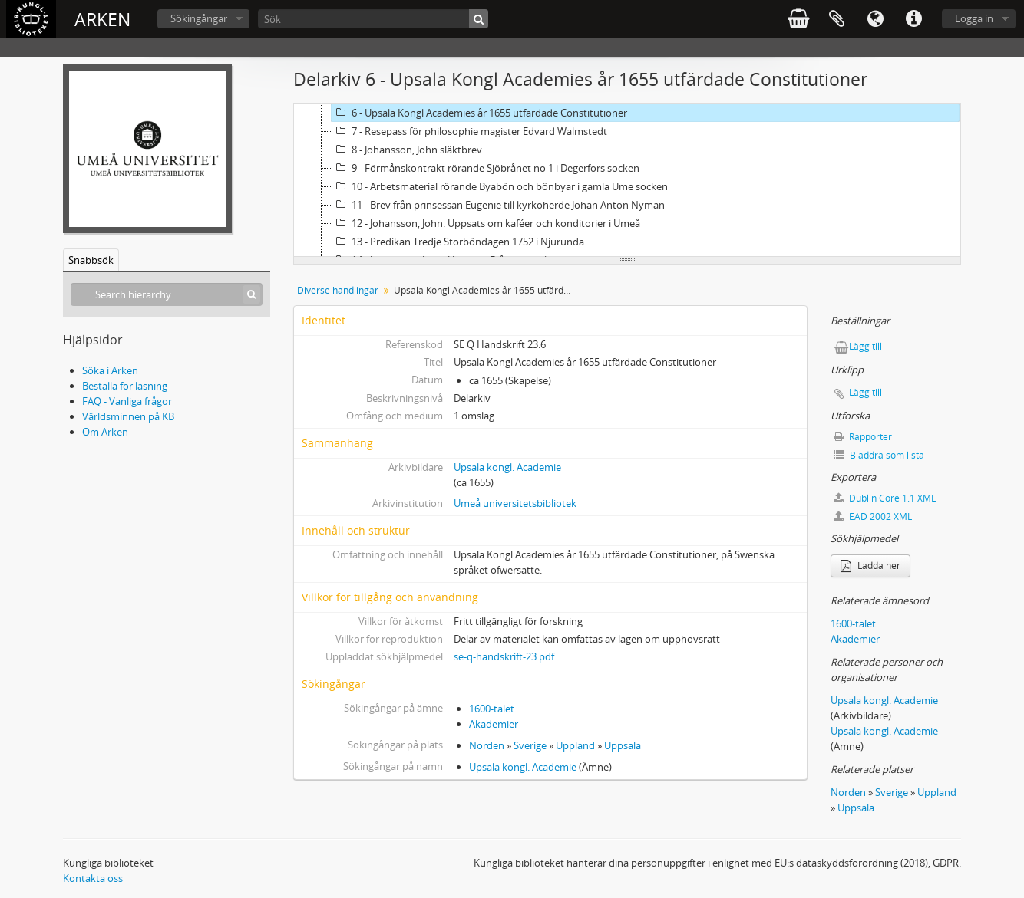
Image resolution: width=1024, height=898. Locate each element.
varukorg (798, 19)
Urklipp (837, 19)
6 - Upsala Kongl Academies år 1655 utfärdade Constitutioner (479, 113)
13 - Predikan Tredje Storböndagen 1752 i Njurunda (458, 241)
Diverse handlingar (337, 290)
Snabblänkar (913, 19)
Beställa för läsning (124, 386)
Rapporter (863, 436)
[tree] (627, 180)
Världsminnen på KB (128, 416)
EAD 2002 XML (873, 516)
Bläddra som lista (879, 455)
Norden (486, 745)
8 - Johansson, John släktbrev (407, 149)
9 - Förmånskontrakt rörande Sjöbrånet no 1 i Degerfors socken (485, 168)
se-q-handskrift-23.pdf (504, 656)
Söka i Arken (110, 370)
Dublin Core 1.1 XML (885, 498)
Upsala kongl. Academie (507, 467)
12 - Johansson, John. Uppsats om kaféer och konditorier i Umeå (486, 223)
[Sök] (373, 18)
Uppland (575, 745)
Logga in (974, 18)
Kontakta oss (93, 878)
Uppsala (622, 745)
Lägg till (865, 346)
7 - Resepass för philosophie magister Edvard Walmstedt (469, 131)
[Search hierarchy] (167, 294)
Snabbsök (91, 260)
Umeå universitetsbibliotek (515, 503)
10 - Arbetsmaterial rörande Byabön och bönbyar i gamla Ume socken (500, 186)
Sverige (530, 745)
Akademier (493, 724)
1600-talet (491, 708)
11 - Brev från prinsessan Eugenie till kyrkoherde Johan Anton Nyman (498, 205)
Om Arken (105, 432)
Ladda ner (870, 565)
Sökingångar (198, 18)
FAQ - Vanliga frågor (127, 401)
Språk (875, 19)
